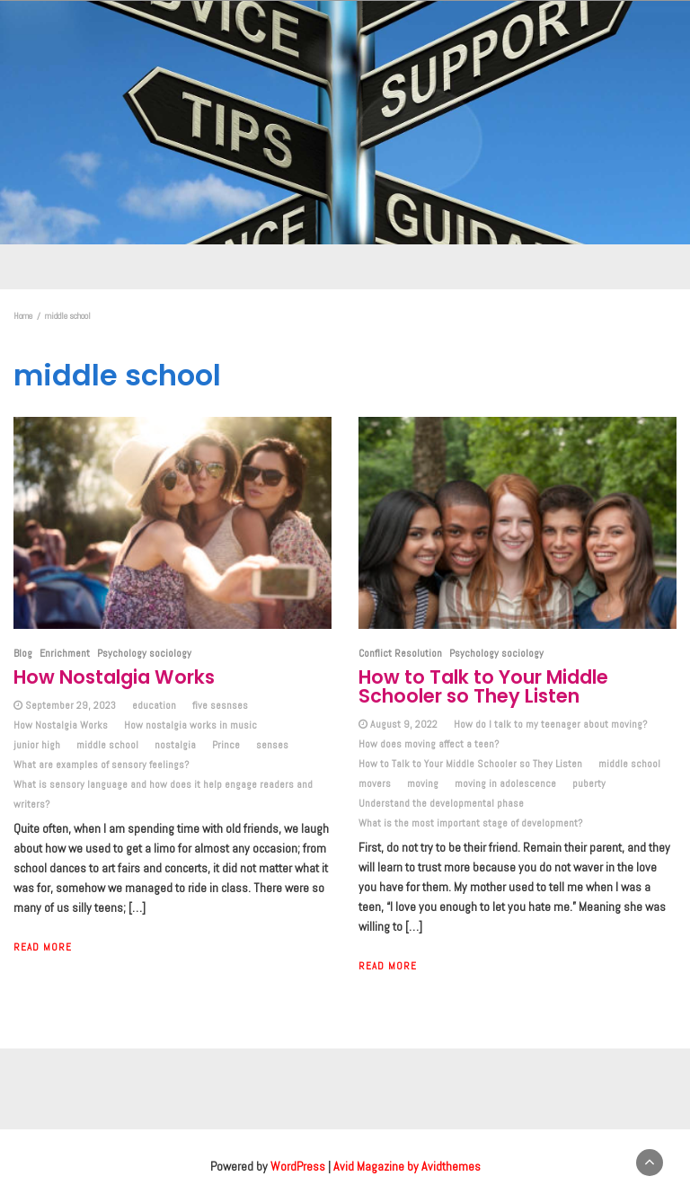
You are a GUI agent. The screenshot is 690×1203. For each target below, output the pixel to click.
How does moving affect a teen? (428, 744)
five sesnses (220, 705)
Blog (22, 653)
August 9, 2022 (404, 724)
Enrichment (65, 653)
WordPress (297, 1166)
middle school (107, 745)
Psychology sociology (144, 653)
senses (272, 745)
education (154, 705)
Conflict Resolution (400, 653)
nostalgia (175, 745)
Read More (42, 947)
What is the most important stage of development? (470, 823)
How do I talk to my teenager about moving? (550, 724)
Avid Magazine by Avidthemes (407, 1166)
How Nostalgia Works (114, 677)
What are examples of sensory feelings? (101, 764)
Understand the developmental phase (441, 803)
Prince (226, 745)
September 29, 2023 (70, 705)
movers (374, 783)
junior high (36, 745)
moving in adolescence (505, 783)
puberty (589, 783)
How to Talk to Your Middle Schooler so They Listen (483, 686)
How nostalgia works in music (190, 725)
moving (422, 783)
